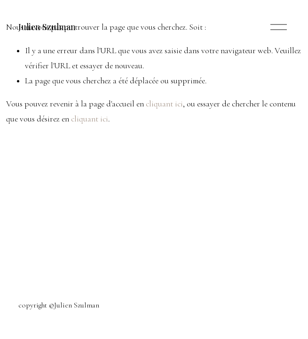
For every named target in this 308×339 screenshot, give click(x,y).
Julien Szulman (47, 26)
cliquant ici (164, 104)
